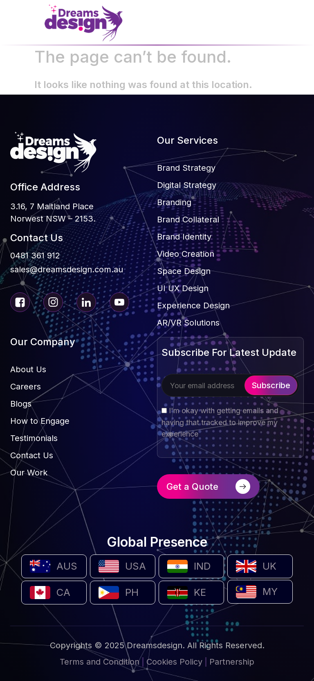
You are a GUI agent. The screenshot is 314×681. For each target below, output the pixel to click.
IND (202, 566)
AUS (66, 566)
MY (270, 591)
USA (135, 566)
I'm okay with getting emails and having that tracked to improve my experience (219, 422)
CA (63, 592)
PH (132, 592)
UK (269, 566)
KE (200, 592)
